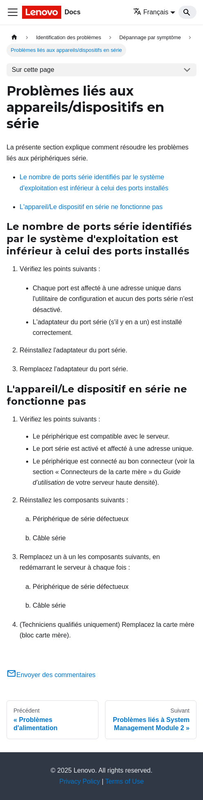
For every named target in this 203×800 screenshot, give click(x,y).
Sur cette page (33, 69)
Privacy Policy (79, 781)
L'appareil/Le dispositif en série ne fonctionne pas (91, 206)
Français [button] (150, 12)
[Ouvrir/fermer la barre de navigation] (13, 12)
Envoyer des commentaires (51, 674)
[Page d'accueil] (14, 37)
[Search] (187, 12)
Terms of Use (124, 781)
